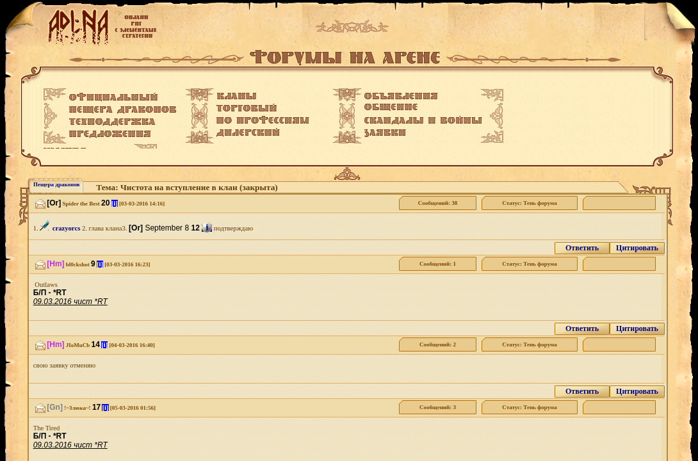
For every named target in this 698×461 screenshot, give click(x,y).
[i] (114, 203)
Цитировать (637, 247)
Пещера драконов (56, 184)
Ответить (582, 247)
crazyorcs (67, 228)
